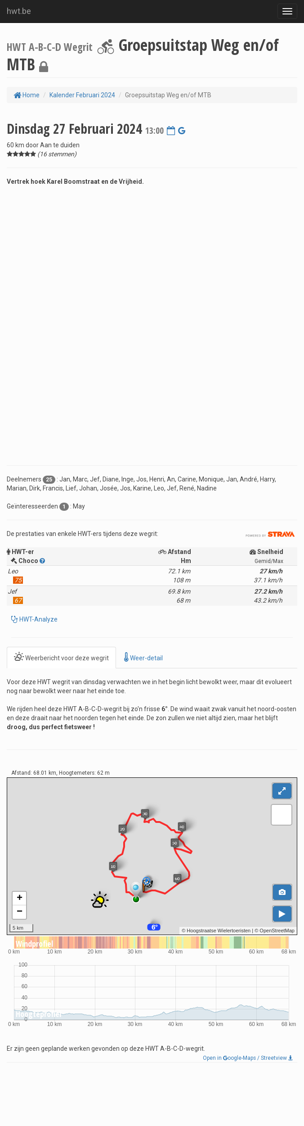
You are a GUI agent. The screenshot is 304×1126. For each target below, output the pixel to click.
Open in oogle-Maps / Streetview (248, 1058)
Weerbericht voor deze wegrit (61, 657)
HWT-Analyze (38, 619)
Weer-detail (143, 657)
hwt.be (19, 11)
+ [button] (19, 898)
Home (26, 95)
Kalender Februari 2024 (82, 95)
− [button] (19, 912)
